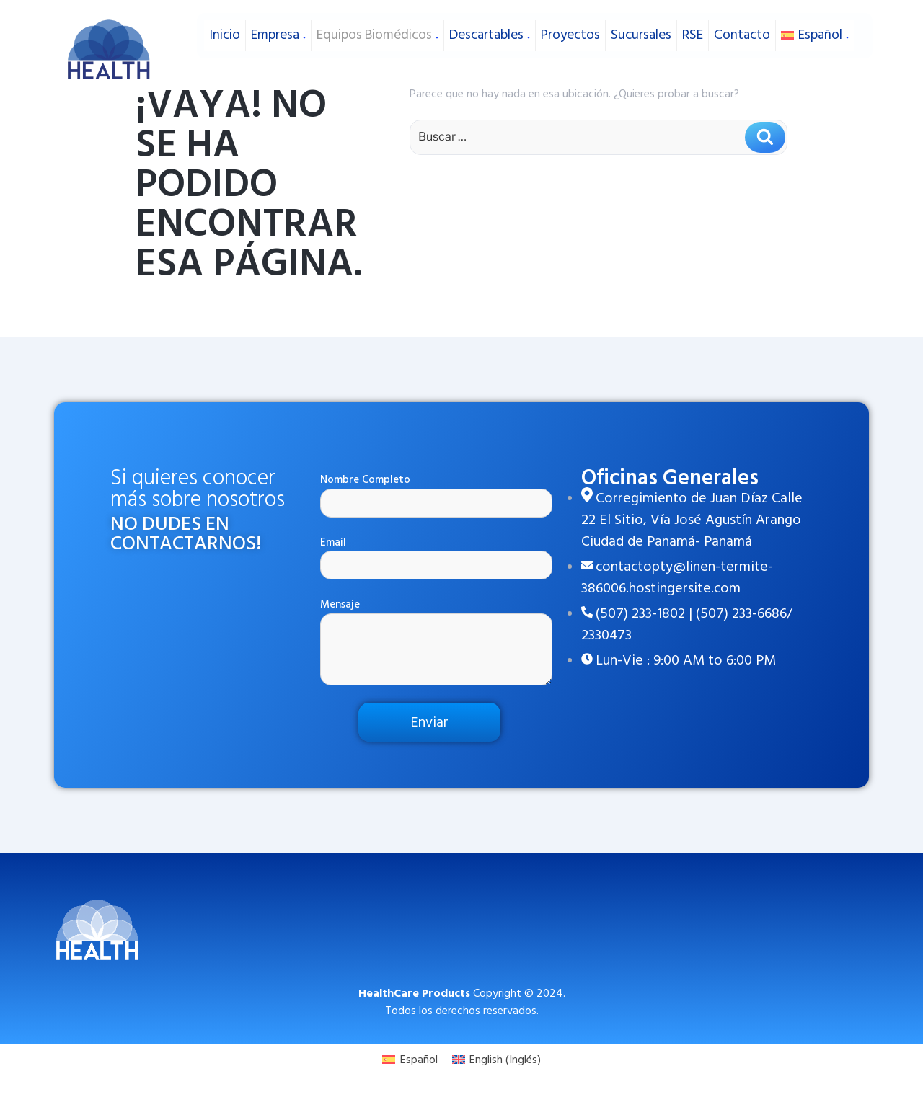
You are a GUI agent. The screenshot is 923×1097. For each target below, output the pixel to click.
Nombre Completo (436, 495)
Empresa (278, 28)
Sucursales (641, 28)
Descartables (489, 28)
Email (436, 557)
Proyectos (570, 28)
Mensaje (436, 641)
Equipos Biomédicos (377, 28)
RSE (692, 28)
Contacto (742, 28)
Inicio (224, 28)
